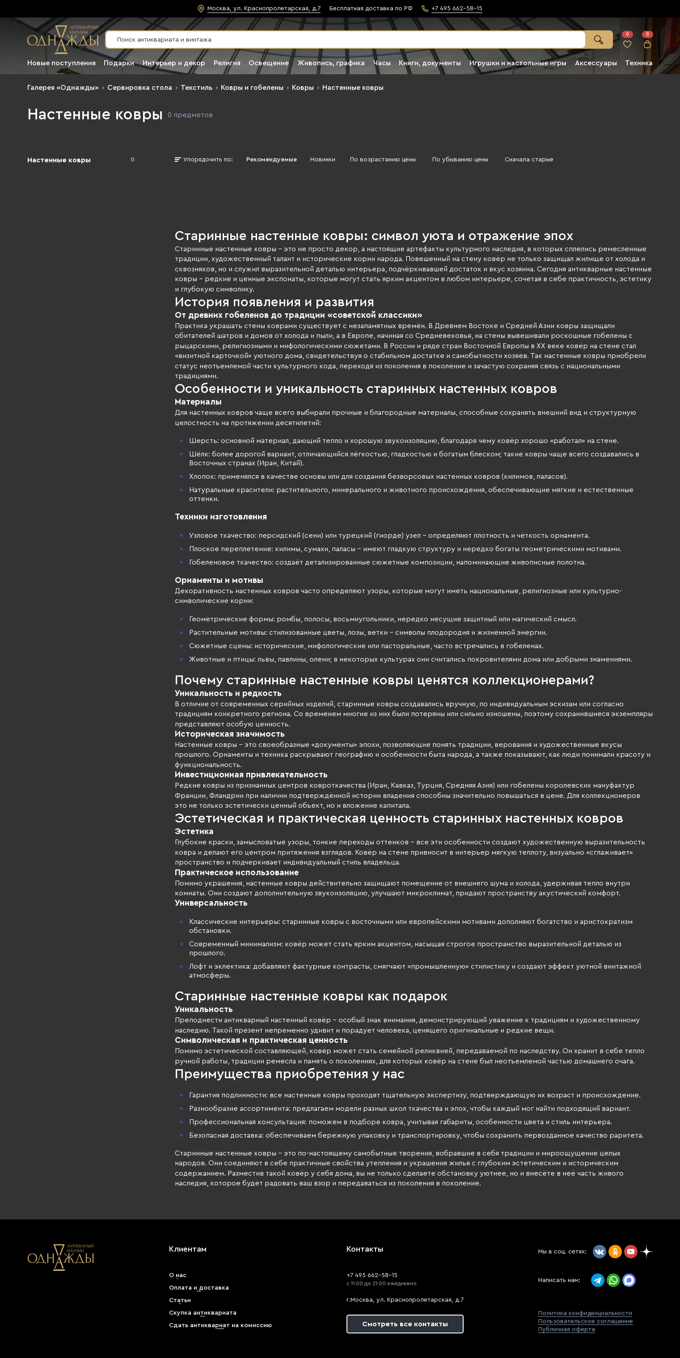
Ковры (303, 87)
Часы (382, 63)
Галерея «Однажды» (63, 87)
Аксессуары (596, 63)
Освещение (269, 63)
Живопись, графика (331, 63)
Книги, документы (430, 63)
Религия (227, 63)
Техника (639, 63)
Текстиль (196, 87)
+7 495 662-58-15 (371, 1275)
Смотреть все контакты (405, 1324)
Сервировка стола (139, 87)
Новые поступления (61, 63)
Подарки (119, 63)
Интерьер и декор (174, 63)
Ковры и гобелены (252, 87)
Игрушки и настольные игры (517, 63)
